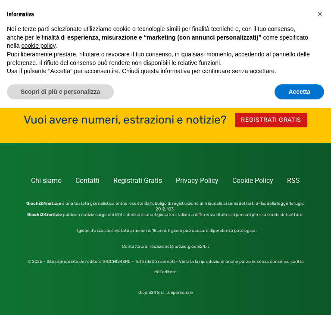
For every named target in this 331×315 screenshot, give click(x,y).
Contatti (87, 180)
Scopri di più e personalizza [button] (60, 91)
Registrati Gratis (137, 180)
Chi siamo (46, 180)
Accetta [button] (299, 91)
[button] (320, 14)
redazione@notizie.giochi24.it (179, 246)
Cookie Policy (252, 180)
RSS (293, 180)
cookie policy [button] (38, 45)
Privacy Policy (197, 180)
